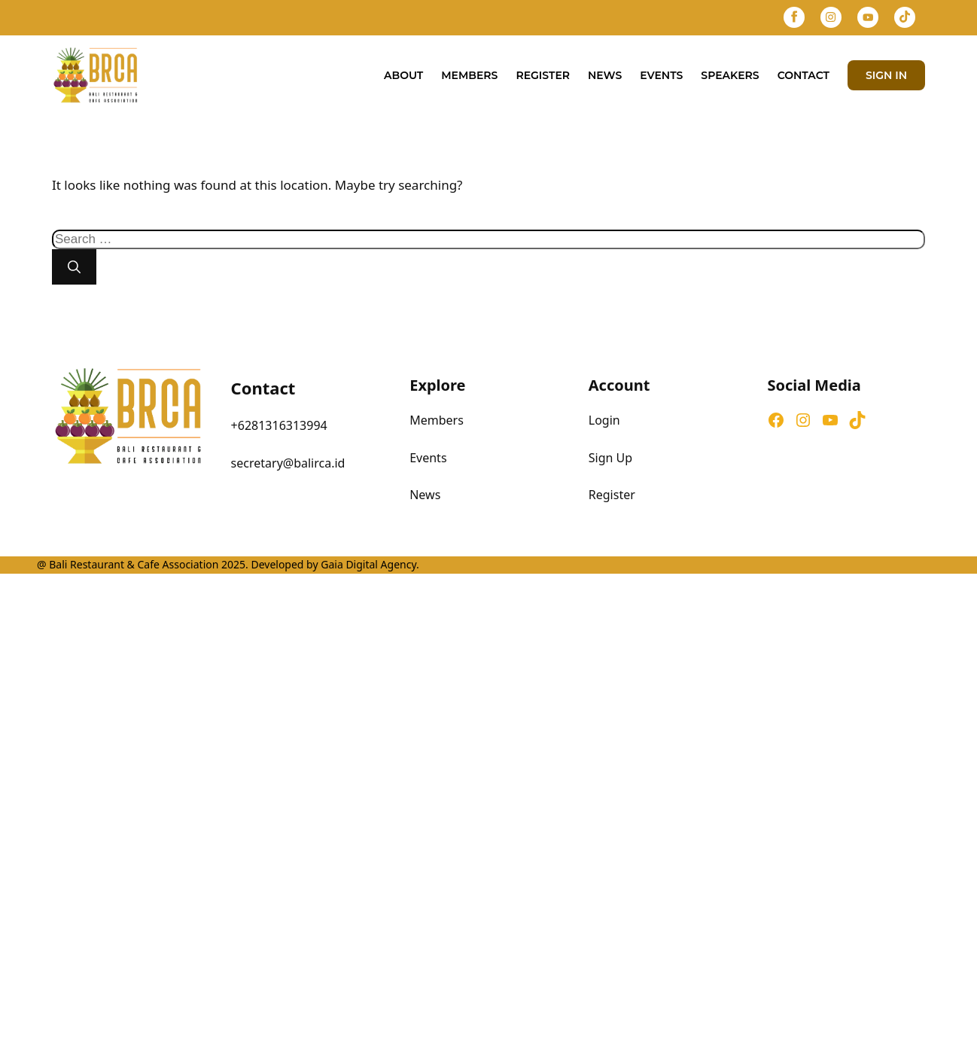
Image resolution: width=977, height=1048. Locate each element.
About (403, 75)
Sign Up (610, 457)
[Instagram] (831, 18)
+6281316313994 (279, 425)
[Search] (74, 267)
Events (661, 75)
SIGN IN (886, 75)
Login (604, 420)
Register (543, 75)
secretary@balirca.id (288, 463)
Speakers (730, 75)
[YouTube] (868, 18)
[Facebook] (794, 18)
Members (469, 75)
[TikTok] (904, 18)
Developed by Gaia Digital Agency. (333, 564)
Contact (803, 75)
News (605, 75)
